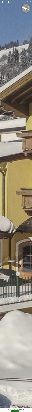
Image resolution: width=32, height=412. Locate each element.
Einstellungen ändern (22, 410)
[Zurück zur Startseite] (5, 2)
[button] (29, 2)
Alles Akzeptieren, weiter (14, 410)
